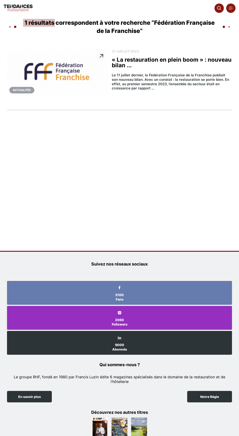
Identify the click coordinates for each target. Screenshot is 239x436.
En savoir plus (29, 397)
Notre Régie (209, 397)
